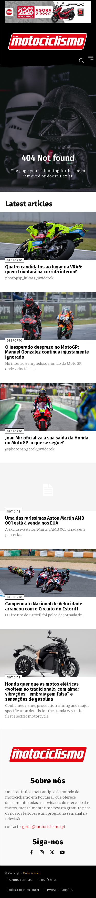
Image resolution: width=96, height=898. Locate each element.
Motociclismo (31, 873)
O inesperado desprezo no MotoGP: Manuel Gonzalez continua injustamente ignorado (47, 352)
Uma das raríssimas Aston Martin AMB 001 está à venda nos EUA (44, 520)
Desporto (15, 260)
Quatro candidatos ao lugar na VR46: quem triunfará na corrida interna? (43, 269)
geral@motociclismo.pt (43, 826)
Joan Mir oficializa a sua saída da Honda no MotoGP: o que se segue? (46, 440)
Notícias (13, 511)
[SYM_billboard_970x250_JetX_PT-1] (48, 22)
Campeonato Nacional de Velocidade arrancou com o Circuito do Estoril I (43, 606)
